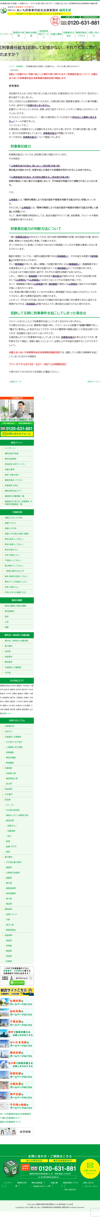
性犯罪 (8, 651)
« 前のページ (15, 382)
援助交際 (10, 820)
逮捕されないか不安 (13, 518)
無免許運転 (11, 757)
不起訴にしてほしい (13, 560)
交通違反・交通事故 (13, 667)
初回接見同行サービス (43, 34)
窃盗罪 (9, 956)
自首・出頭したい (12, 587)
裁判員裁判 (9, 611)
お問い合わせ (93, 34)
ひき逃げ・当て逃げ (14, 742)
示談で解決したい (12, 555)
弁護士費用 (56, 34)
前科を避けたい (11, 550)
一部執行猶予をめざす (14, 571)
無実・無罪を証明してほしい (16, 576)
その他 (7, 673)
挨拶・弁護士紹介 (12, 475)
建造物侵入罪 (12, 778)
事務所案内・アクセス (14, 480)
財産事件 (8, 657)
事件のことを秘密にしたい (16, 582)
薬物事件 (8, 662)
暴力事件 (8, 646)
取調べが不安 (10, 528)
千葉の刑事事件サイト (10, 1118)
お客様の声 (9, 726)
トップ (11, 66)
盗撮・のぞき (11, 846)
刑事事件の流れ (68, 34)
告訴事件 (8, 789)
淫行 (9, 836)
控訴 (7, 616)
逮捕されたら (10, 523)
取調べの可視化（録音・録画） (17, 534)
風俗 (8, 852)
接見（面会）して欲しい (14, 539)
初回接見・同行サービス (15, 464)
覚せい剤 (10, 925)
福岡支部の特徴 (11, 453)
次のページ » (93, 382)
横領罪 (9, 951)
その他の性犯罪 (13, 810)
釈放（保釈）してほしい (14, 544)
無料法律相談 (31, 34)
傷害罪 (9, 867)
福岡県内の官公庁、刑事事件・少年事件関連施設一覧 (18, 502)
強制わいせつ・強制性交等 (17, 815)
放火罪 (9, 784)
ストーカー (10, 805)
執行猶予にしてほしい (14, 566)
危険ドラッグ (11, 914)
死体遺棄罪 (11, 893)
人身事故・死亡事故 (14, 747)
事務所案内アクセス (81, 34)
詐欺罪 (9, 961)
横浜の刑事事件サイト (10, 1122)
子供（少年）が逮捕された (15, 592)
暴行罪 (9, 883)
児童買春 (11, 831)
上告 (7, 622)
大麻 (8, 919)
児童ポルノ (12, 826)
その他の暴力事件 (13, 862)
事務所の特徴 (18, 34)
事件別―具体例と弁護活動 (16, 641)
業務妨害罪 (11, 888)
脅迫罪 (9, 904)
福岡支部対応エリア (13, 491)
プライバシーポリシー (91, 1186)
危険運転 (10, 752)
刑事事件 (19, 66)
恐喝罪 (9, 946)
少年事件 (8, 794)
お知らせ (8, 731)
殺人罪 (9, 899)
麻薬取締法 (11, 930)
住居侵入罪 (11, 773)
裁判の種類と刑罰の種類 (15, 606)
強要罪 (9, 878)
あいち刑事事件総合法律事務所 (15, 1114)
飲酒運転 (10, 763)
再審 (7, 627)
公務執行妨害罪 (13, 873)
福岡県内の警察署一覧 (14, 496)
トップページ (6, 34)
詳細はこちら (6, 713)
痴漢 (8, 841)
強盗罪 (9, 940)
